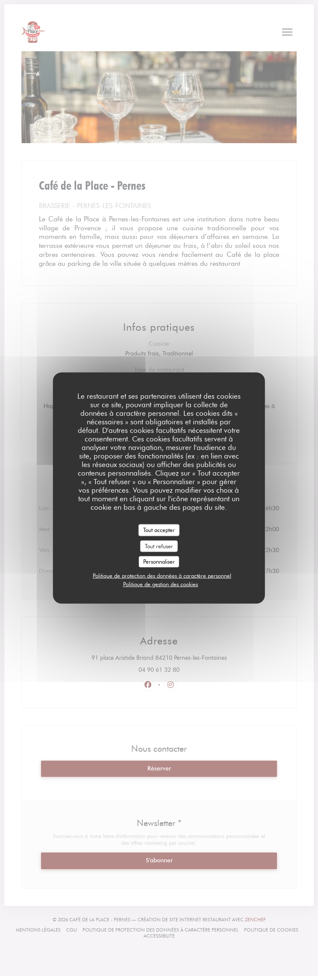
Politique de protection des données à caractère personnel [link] (162, 575)
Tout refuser (159, 545)
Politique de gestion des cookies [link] (160, 583)
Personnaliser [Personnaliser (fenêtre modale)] (159, 561)
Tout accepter (159, 529)
